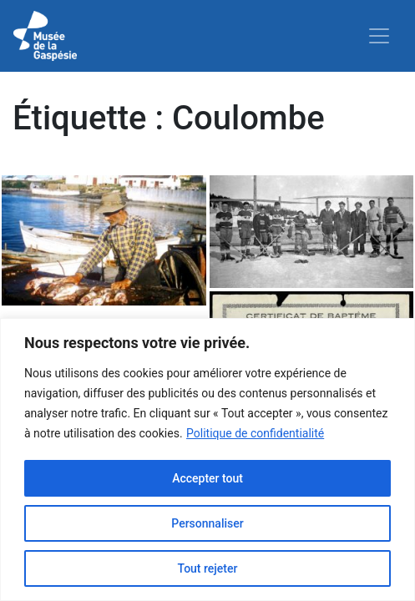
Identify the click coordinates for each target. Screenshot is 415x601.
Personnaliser (207, 523)
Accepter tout (207, 478)
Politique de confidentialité (255, 433)
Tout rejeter (208, 568)
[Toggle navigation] (379, 36)
